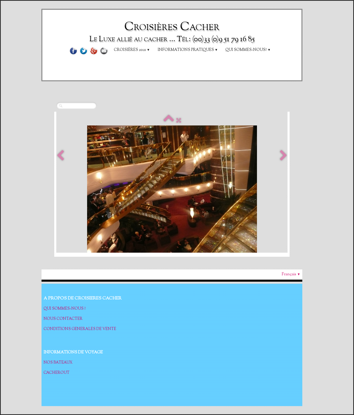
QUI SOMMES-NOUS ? (65, 308)
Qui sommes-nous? (248, 50)
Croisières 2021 (132, 50)
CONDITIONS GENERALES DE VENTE (80, 329)
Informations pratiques (188, 50)
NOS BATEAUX (58, 362)
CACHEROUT (57, 373)
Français (291, 274)
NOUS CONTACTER (63, 319)
